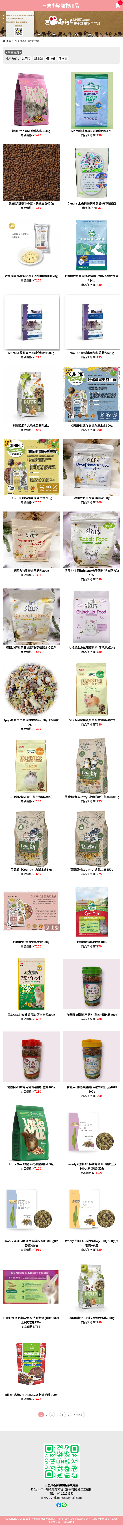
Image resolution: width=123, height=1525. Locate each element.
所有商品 (20, 41)
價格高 (63, 58)
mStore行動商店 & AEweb (103, 1518)
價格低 (50, 58)
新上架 (38, 58)
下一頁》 (78, 1414)
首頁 (8, 41)
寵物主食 (33, 41)
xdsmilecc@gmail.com (67, 1497)
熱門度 (26, 58)
